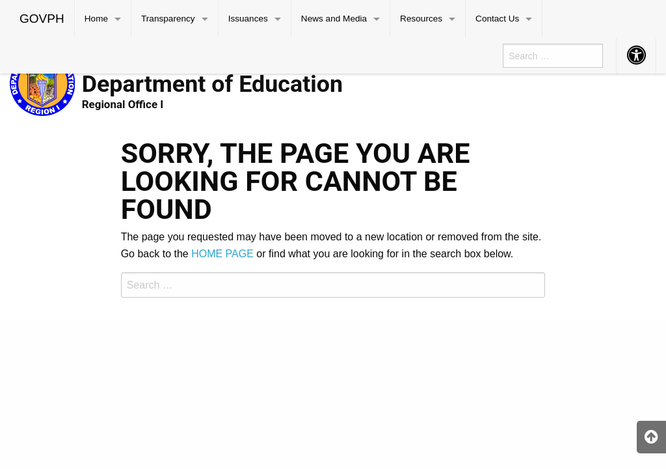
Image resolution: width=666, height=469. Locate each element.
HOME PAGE (222, 253)
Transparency (168, 18)
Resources (421, 18)
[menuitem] (42, 19)
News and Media (334, 18)
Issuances (248, 18)
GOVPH (42, 18)
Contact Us (497, 18)
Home (96, 18)
